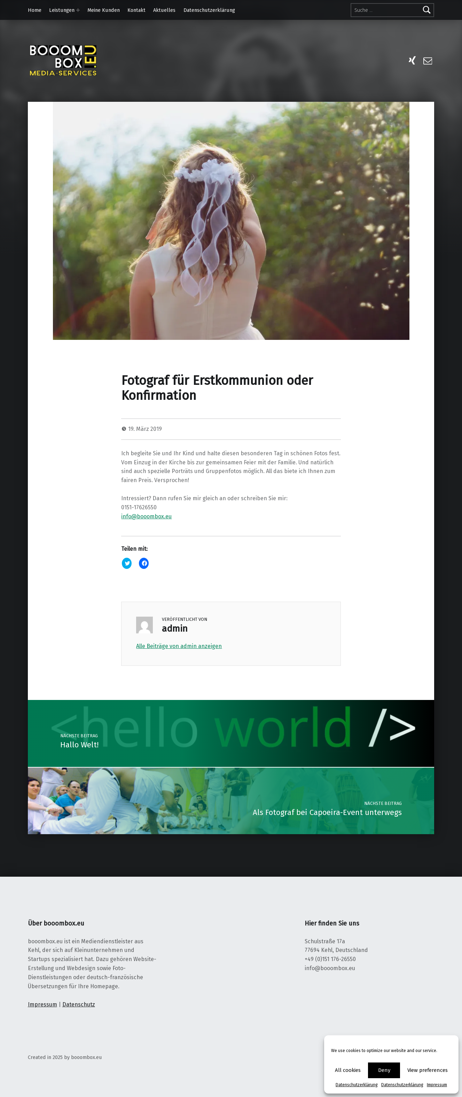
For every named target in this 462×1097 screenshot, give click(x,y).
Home (34, 10)
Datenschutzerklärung (357, 1084)
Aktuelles (164, 10)
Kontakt (136, 10)
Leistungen (62, 10)
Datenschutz (78, 1004)
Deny (384, 1070)
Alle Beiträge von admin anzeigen (179, 646)
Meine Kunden (103, 10)
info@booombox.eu (146, 516)
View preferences (427, 1070)
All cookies (348, 1070)
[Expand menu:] (78, 10)
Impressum (437, 1084)
